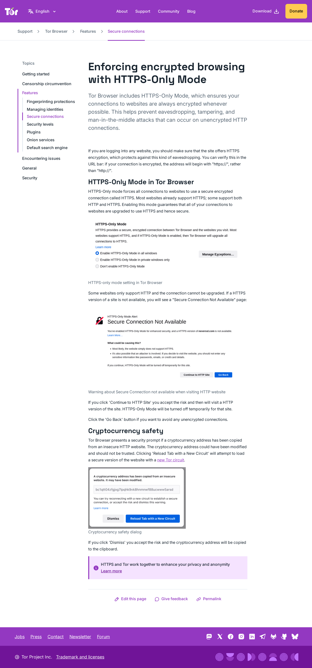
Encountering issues (41, 158)
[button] (130, 599)
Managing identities (45, 109)
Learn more (111, 570)
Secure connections (45, 116)
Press (36, 636)
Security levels (40, 124)
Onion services (41, 139)
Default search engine (47, 147)
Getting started (35, 73)
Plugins (34, 132)
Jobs (20, 636)
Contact (56, 636)
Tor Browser (56, 31)
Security (29, 177)
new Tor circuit (170, 459)
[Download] (265, 11)
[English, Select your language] (42, 11)
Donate (296, 11)
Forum (103, 636)
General (29, 168)
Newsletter (80, 636)
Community (168, 11)
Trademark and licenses (80, 656)
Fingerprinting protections (51, 101)
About (121, 11)
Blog (191, 11)
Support (142, 11)
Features (88, 31)
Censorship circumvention (46, 83)
